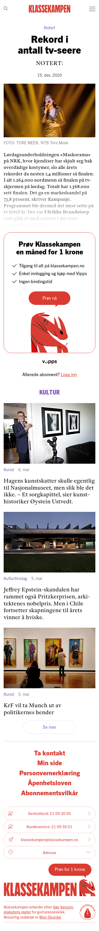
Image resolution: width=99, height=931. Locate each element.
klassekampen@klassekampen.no (49, 839)
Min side (49, 762)
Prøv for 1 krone (70, 869)
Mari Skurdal (50, 916)
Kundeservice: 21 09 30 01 (49, 826)
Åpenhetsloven (49, 782)
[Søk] (6, 9)
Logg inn (69, 374)
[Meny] (92, 9)
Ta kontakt (49, 753)
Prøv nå (49, 297)
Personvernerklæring (49, 773)
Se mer (49, 726)
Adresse (49, 852)
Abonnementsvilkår (49, 793)
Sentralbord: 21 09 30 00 (49, 813)
